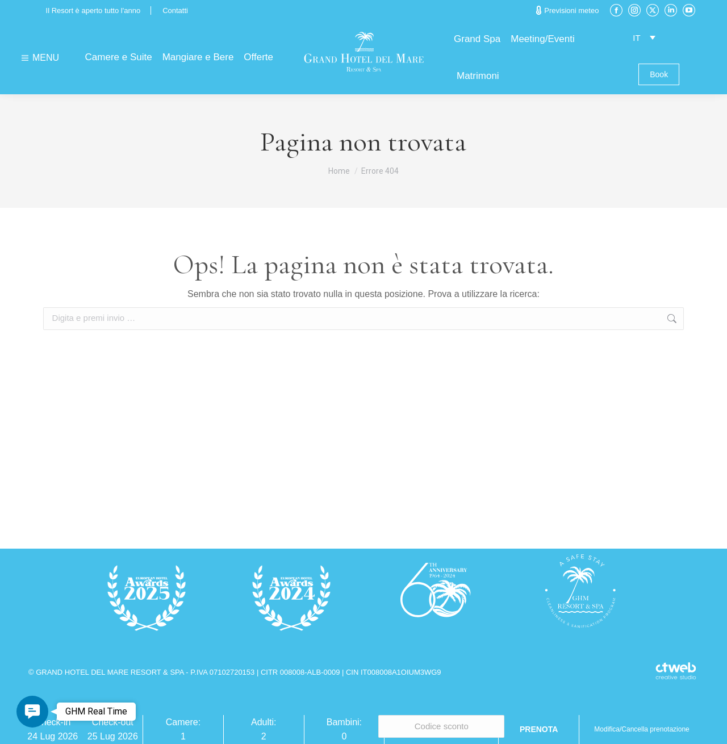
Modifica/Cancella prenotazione (641, 729)
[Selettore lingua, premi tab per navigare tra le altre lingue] (644, 37)
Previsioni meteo (567, 10)
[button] (32, 712)
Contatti (175, 10)
